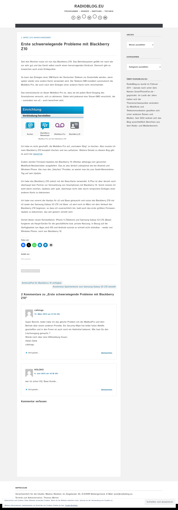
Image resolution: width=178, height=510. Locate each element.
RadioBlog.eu (89, 6)
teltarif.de (37, 154)
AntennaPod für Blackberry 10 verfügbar (42, 283)
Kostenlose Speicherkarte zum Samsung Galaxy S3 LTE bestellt (84, 286)
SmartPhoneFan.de (30, 271)
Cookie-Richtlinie (71, 505)
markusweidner (42, 37)
